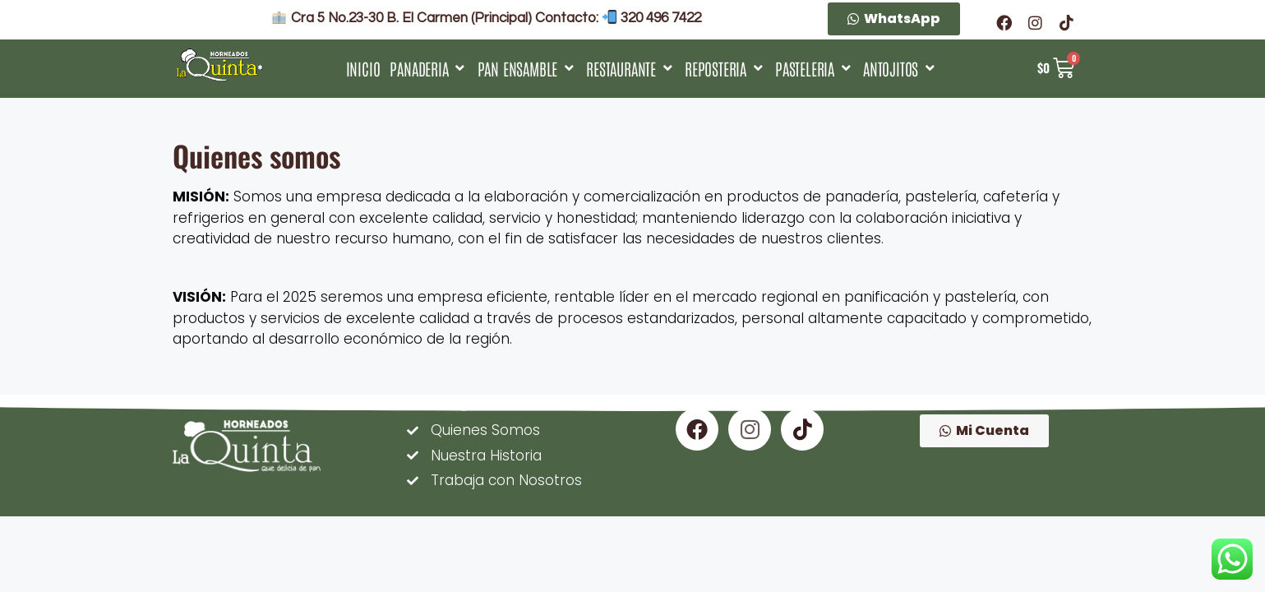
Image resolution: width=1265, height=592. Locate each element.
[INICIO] (363, 68)
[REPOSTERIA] (725, 68)
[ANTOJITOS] (900, 68)
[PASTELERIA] (814, 68)
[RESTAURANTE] (630, 68)
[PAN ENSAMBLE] (527, 68)
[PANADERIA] (428, 68)
